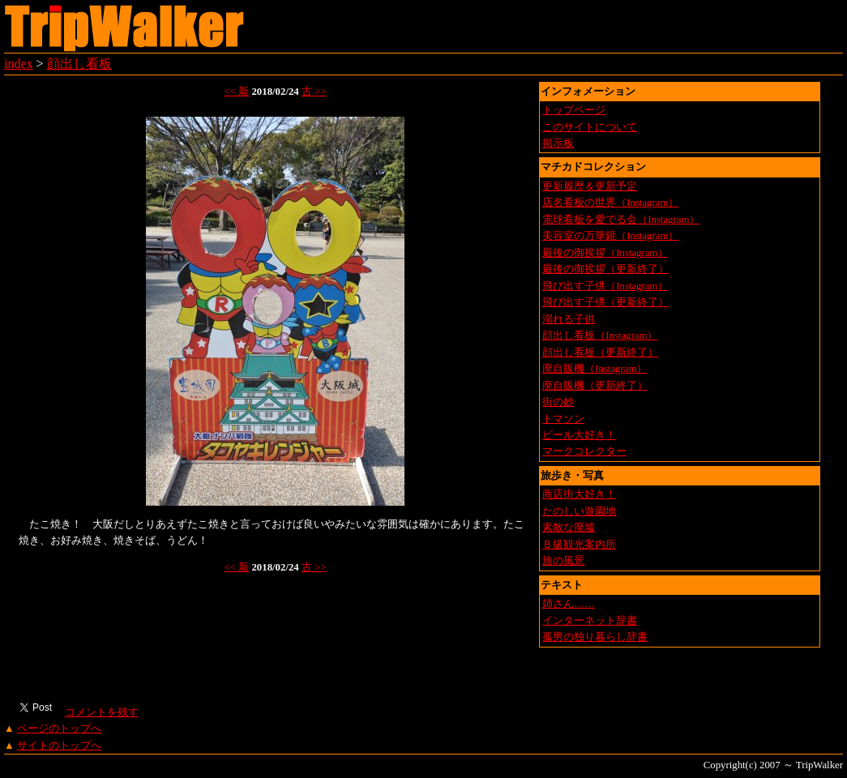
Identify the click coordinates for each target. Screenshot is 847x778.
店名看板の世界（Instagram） (610, 202)
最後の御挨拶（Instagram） (605, 253)
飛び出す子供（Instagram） (605, 286)
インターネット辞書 (589, 620)
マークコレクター (584, 451)
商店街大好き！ (579, 494)
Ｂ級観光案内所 (579, 544)
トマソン (563, 419)
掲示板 (558, 143)
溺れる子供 (568, 319)
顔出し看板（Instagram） (599, 335)
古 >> (314, 91)
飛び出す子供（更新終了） (605, 302)
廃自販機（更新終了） (595, 385)
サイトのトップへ (59, 745)
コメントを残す (101, 712)
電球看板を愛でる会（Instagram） (620, 219)
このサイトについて (589, 127)
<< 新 (237, 91)
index (18, 64)
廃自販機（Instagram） (594, 368)
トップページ (573, 110)
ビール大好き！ (579, 435)
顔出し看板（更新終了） (600, 352)
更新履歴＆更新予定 (589, 186)
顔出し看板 (79, 64)
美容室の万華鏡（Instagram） (610, 236)
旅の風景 (563, 560)
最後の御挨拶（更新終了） (605, 269)
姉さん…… (568, 603)
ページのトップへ (59, 728)
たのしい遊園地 (579, 511)
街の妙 (558, 402)
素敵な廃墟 (568, 527)
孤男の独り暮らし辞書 (595, 637)
